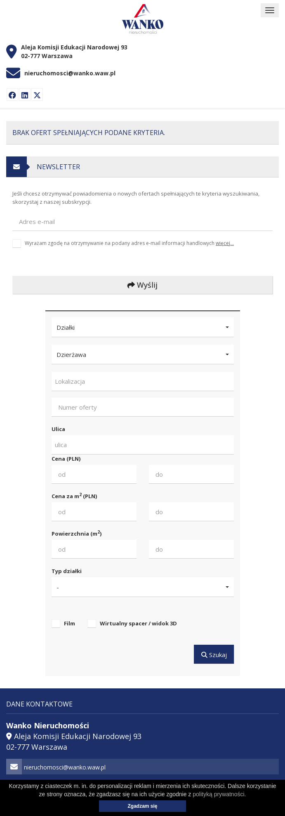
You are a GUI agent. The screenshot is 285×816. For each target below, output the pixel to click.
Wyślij (142, 285)
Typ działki (67, 571)
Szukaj (213, 654)
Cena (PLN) (66, 458)
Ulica (58, 429)
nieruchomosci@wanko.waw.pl (69, 73)
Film (69, 623)
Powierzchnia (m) (76, 533)
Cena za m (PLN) (74, 496)
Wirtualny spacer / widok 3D (138, 623)
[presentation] (67, 267)
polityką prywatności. (219, 794)
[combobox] (143, 381)
